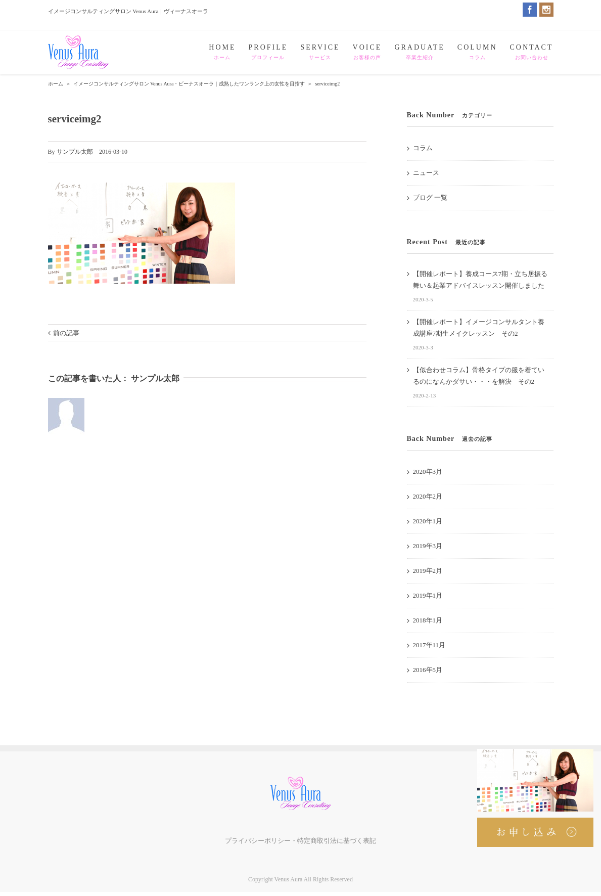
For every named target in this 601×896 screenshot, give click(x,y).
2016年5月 (428, 670)
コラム (423, 148)
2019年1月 (428, 595)
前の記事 (66, 333)
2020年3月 (428, 471)
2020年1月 (428, 521)
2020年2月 (428, 496)
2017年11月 (429, 645)
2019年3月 (428, 546)
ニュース (426, 172)
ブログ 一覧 (430, 197)
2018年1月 (428, 620)
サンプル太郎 (75, 151)
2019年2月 (428, 570)
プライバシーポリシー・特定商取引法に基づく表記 (300, 840)
